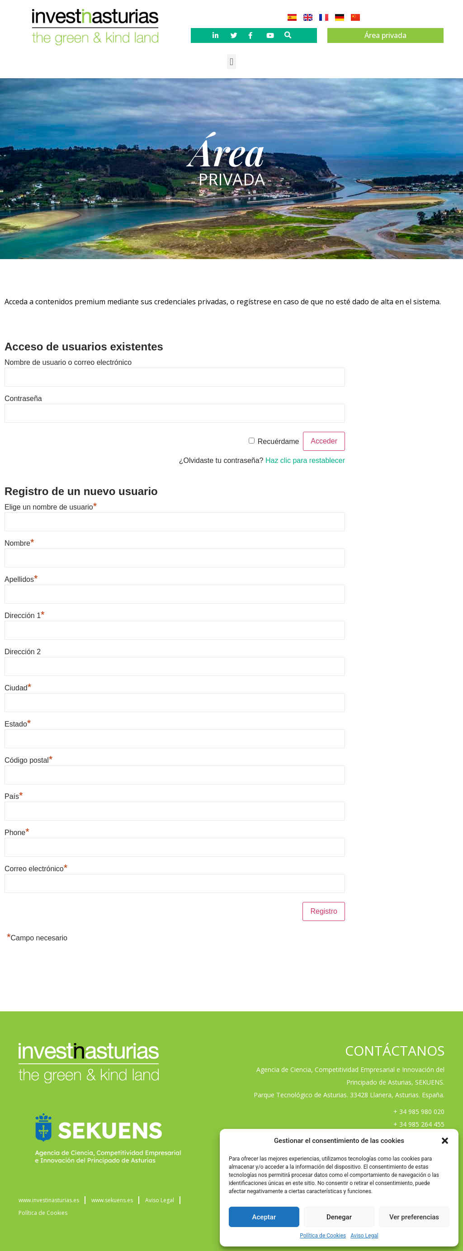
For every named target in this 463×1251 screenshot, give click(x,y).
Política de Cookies (323, 1235)
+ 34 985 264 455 (418, 1124)
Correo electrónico (36, 869)
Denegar (339, 1217)
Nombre (19, 543)
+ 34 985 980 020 (418, 1111)
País (14, 796)
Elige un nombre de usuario (51, 507)
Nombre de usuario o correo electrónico (68, 362)
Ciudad (18, 688)
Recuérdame (278, 441)
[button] (444, 1140)
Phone (17, 832)
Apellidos (21, 579)
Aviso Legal (364, 1235)
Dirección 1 (25, 615)
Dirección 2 (23, 652)
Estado (18, 724)
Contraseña (23, 398)
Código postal (28, 760)
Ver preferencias (414, 1217)
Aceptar (264, 1217)
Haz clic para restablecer (305, 460)
